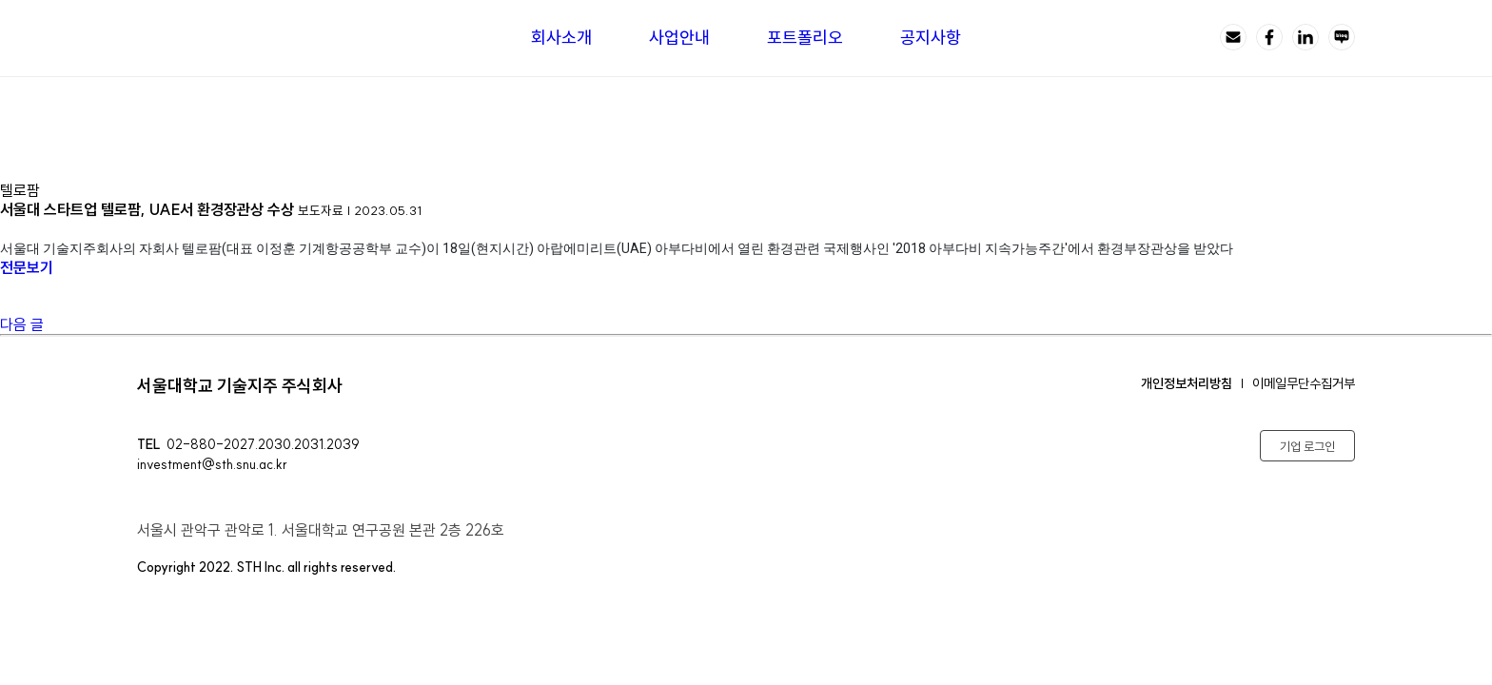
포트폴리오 (805, 38)
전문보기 (33, 267)
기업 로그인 (1307, 446)
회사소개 (561, 38)
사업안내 (679, 38)
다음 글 (22, 324)
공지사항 (930, 38)
